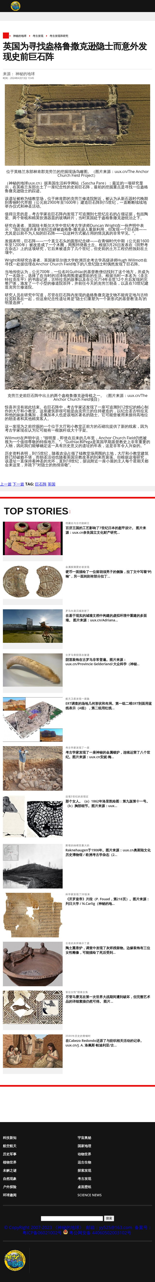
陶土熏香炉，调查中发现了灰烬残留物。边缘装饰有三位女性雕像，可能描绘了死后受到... (108, 950)
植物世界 (9, 1162)
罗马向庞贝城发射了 (78, 610)
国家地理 (84, 1146)
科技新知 (9, 1137)
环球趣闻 (9, 1195)
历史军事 (9, 1154)
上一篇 (6, 484)
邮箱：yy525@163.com (109, 1227)
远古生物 (84, 1162)
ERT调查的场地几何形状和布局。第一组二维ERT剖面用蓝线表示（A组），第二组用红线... (109, 705)
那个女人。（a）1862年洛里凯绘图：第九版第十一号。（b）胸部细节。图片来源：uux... (108, 803)
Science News (90, 1195)
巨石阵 (41, 484)
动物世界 (84, 1154)
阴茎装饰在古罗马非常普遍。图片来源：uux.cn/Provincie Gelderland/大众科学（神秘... (103, 661)
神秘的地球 (19, 35)
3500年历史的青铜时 (78, 1036)
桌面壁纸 (84, 1186)
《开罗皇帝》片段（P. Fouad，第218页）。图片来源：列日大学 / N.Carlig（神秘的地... (108, 901)
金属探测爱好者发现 (78, 567)
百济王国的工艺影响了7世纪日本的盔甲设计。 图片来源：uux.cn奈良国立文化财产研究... (106, 530)
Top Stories (36, 511)
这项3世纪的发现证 (77, 796)
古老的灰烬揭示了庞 (78, 943)
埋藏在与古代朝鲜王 (78, 523)
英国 (51, 484)
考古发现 (38, 35)
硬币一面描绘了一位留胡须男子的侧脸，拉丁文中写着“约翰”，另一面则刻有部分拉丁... (109, 574)
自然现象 (9, 1178)
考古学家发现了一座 (78, 747)
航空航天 (9, 1146)
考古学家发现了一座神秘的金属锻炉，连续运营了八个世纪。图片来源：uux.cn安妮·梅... (108, 754)
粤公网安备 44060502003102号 (100, 1233)
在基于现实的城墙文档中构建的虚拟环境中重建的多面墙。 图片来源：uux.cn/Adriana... (106, 617)
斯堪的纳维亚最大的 (78, 845)
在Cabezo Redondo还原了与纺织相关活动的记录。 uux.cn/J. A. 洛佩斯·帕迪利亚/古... (105, 1042)
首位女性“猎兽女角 (77, 992)
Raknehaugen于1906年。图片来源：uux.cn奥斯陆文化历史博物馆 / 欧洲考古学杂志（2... (108, 852)
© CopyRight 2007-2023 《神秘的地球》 (44, 1227)
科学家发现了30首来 (78, 894)
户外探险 (9, 1186)
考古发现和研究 (59, 35)
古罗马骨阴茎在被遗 (78, 655)
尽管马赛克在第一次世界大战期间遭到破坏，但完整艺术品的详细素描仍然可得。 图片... (108, 999)
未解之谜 (9, 1170)
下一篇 (18, 484)
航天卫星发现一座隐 (78, 698)
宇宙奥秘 (84, 1137)
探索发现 (84, 1170)
